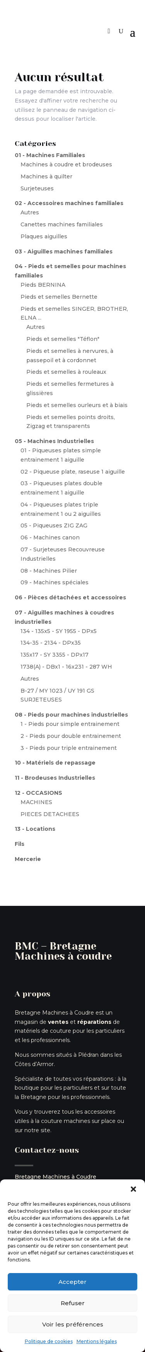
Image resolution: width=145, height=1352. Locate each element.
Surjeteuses (37, 188)
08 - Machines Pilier (48, 570)
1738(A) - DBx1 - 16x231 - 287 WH (66, 666)
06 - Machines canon (50, 537)
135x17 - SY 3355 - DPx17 (54, 654)
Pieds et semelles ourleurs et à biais (77, 405)
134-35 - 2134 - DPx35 (50, 642)
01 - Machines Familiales (50, 155)
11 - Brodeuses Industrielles (55, 777)
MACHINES (36, 802)
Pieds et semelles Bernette (58, 296)
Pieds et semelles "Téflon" (62, 338)
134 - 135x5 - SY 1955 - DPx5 (58, 631)
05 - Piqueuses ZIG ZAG (53, 525)
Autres (29, 212)
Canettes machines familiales (61, 224)
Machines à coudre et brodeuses (66, 164)
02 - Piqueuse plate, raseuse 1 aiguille (72, 471)
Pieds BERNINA (42, 284)
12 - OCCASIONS (38, 792)
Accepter (72, 1281)
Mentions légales (97, 1341)
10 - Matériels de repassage (55, 762)
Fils (19, 843)
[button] (133, 1189)
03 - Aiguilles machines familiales (64, 251)
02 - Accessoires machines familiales (69, 203)
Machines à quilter (46, 176)
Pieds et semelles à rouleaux (66, 371)
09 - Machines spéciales (54, 582)
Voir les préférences (72, 1324)
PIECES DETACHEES (49, 814)
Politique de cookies (49, 1341)
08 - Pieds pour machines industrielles (71, 714)
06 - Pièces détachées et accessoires (70, 597)
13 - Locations (35, 828)
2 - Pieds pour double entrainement (70, 735)
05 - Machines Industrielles (54, 441)
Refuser (73, 1303)
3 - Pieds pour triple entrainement (68, 747)
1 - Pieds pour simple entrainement (69, 723)
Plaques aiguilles (43, 236)
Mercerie (28, 859)
